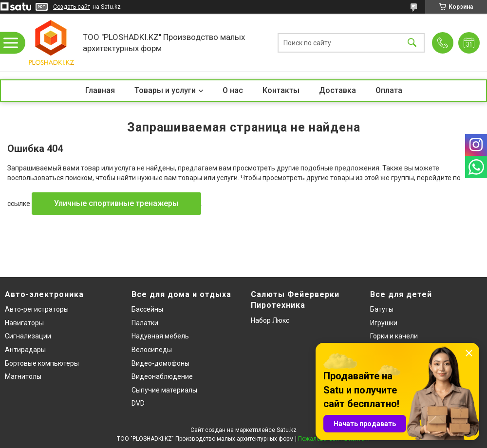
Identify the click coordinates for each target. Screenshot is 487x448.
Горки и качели (394, 336)
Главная (100, 90)
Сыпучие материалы (164, 390)
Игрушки (383, 323)
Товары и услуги (165, 90)
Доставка (337, 90)
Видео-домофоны (160, 363)
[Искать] (412, 43)
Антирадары (25, 350)
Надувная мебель (160, 336)
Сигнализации (28, 336)
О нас (233, 90)
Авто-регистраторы (37, 309)
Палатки (144, 323)
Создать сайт (71, 6)
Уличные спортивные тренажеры (116, 203)
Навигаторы (24, 323)
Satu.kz (287, 430)
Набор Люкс (270, 320)
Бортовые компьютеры (42, 363)
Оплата (388, 90)
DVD (138, 403)
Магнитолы (23, 376)
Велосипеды (151, 350)
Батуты (381, 309)
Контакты (281, 90)
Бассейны (147, 309)
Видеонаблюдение (162, 376)
